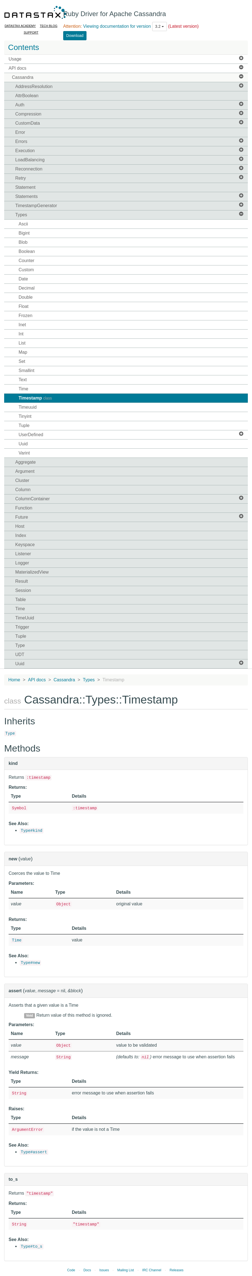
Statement (25, 187)
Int (21, 333)
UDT (19, 654)
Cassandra (127, 77)
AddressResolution (129, 86)
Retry (129, 177)
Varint (24, 453)
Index (20, 535)
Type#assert (34, 1152)
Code (71, 1270)
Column (22, 489)
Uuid (23, 443)
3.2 (159, 26)
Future (129, 516)
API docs (126, 68)
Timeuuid (28, 407)
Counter (26, 260)
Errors (129, 141)
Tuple (24, 425)
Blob (23, 242)
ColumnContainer (129, 498)
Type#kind (31, 830)
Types (129, 214)
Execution (129, 150)
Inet (22, 324)
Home (14, 679)
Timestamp (35, 398)
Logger (22, 563)
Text (23, 379)
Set (22, 361)
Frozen (25, 315)
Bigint (24, 233)
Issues (104, 1270)
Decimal (27, 288)
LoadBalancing (129, 159)
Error (20, 132)
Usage (126, 58)
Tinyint (25, 416)
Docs (87, 1270)
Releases (177, 1270)
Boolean (27, 251)
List (22, 343)
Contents (23, 47)
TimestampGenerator (129, 205)
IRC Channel (151, 1270)
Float (24, 306)
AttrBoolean (27, 95)
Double (26, 297)
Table (20, 599)
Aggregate (25, 462)
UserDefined (131, 434)
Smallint (26, 370)
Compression (129, 113)
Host (19, 526)
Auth (129, 104)
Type (20, 645)
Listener (23, 553)
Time (23, 388)
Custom (26, 269)
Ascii (23, 224)
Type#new (30, 963)
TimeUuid (24, 618)
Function (23, 508)
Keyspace (25, 544)
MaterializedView (32, 572)
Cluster (22, 480)
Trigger (22, 627)
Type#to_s (31, 1246)
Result (21, 581)
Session (23, 590)
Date (23, 279)
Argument (24, 471)
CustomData (129, 122)
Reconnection (129, 168)
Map (23, 352)
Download (74, 35)
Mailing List (125, 1270)
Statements (129, 196)
